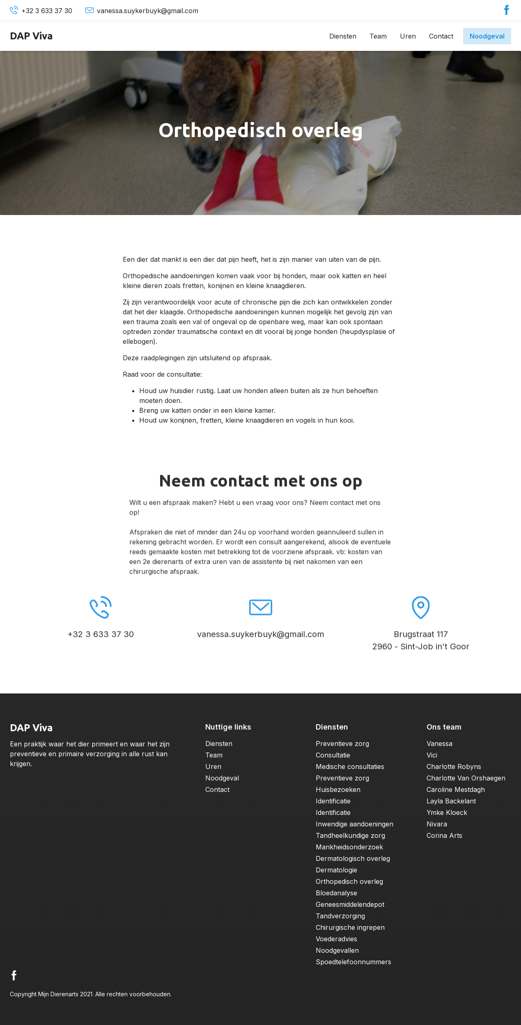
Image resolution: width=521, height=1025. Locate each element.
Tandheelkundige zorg (350, 835)
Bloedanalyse (336, 893)
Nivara (437, 824)
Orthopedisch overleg (349, 881)
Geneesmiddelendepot (350, 904)
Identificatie (333, 801)
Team (378, 36)
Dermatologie (336, 870)
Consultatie (333, 755)
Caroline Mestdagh (456, 789)
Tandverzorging (340, 916)
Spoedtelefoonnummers (353, 962)
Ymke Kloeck (447, 812)
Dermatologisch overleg (353, 858)
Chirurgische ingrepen (350, 927)
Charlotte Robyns (454, 766)
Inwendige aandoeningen (354, 824)
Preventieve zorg (342, 743)
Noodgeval (487, 36)
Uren (408, 36)
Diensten (342, 36)
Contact (441, 36)
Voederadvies (336, 939)
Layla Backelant (451, 801)
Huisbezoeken (338, 789)
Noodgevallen (337, 950)
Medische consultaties (350, 766)
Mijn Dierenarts (58, 994)
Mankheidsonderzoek (349, 847)
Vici (432, 755)
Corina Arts (444, 835)
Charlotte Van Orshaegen (466, 778)
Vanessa (439, 743)
